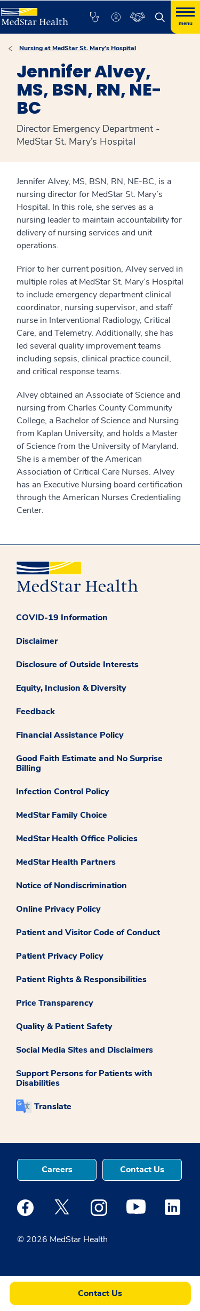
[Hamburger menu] (185, 17)
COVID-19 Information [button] (62, 617)
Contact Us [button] (142, 1169)
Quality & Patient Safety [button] (64, 1026)
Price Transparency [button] (54, 1003)
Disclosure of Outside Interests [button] (77, 664)
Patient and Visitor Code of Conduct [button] (88, 932)
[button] (94, 17)
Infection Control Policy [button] (62, 791)
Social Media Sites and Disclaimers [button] (84, 1050)
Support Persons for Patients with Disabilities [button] (84, 1078)
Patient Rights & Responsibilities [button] (81, 979)
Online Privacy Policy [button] (58, 909)
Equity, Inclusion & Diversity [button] (71, 688)
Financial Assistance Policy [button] (70, 735)
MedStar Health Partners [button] (66, 862)
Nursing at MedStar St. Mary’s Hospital (77, 48)
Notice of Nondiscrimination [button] (71, 885)
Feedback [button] (35, 711)
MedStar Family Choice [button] (61, 815)
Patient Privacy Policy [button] (59, 956)
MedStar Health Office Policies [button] (77, 838)
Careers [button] (57, 1169)
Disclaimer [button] (37, 641)
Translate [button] (52, 1106)
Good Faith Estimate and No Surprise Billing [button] (89, 763)
